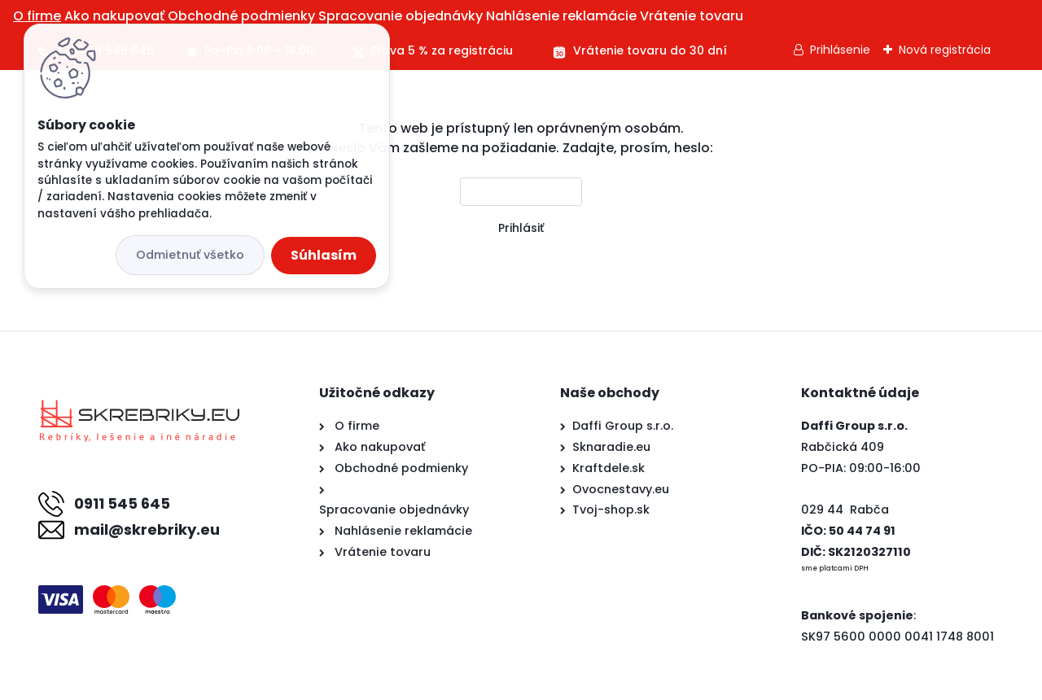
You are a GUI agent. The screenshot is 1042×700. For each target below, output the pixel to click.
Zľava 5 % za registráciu (441, 50)
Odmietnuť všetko (190, 255)
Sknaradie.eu (611, 447)
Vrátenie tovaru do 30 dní (650, 50)
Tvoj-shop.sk (611, 509)
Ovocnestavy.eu (620, 489)
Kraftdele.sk (608, 468)
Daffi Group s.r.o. (622, 426)
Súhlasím (324, 255)
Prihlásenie (840, 50)
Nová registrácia (945, 50)
